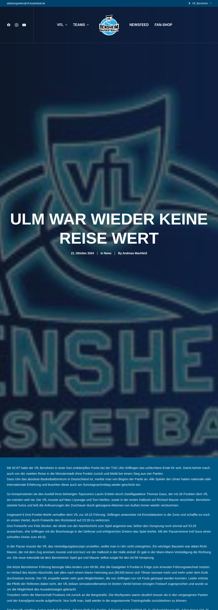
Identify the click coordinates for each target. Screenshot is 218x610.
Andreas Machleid (134, 225)
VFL (62, 25)
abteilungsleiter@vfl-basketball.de (26, 3)
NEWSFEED (139, 25)
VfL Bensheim (201, 3)
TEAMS (81, 25)
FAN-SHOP (163, 25)
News (107, 225)
